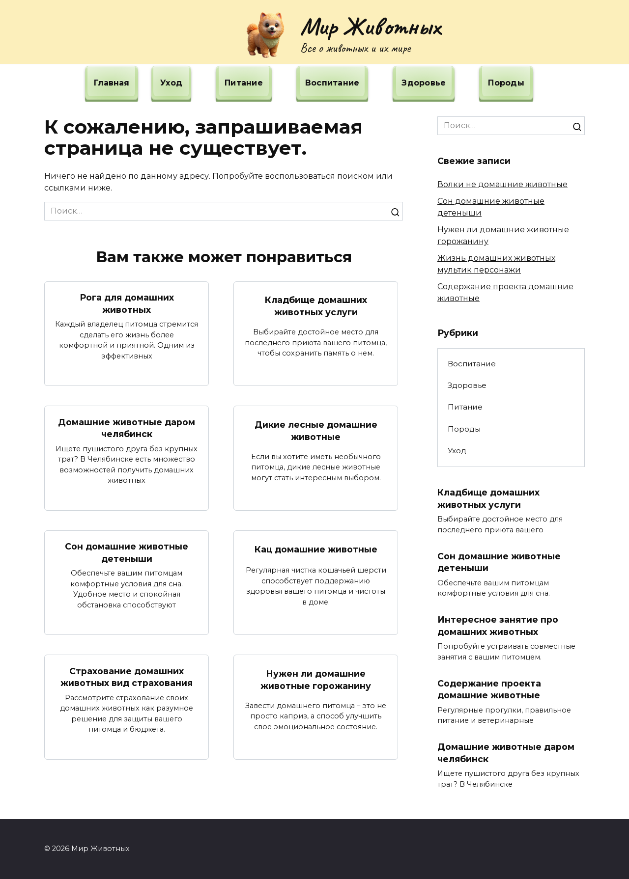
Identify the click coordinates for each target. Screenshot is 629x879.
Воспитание (332, 82)
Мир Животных (370, 26)
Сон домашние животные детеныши (126, 552)
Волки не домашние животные (502, 184)
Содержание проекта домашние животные (489, 689)
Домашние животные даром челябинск (126, 427)
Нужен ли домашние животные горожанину (315, 679)
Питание (244, 82)
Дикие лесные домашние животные (316, 430)
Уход (171, 82)
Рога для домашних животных (127, 303)
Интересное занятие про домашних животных (497, 625)
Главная (111, 82)
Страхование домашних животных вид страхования (126, 676)
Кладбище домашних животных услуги (316, 306)
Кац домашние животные (316, 549)
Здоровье (423, 82)
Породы (506, 82)
